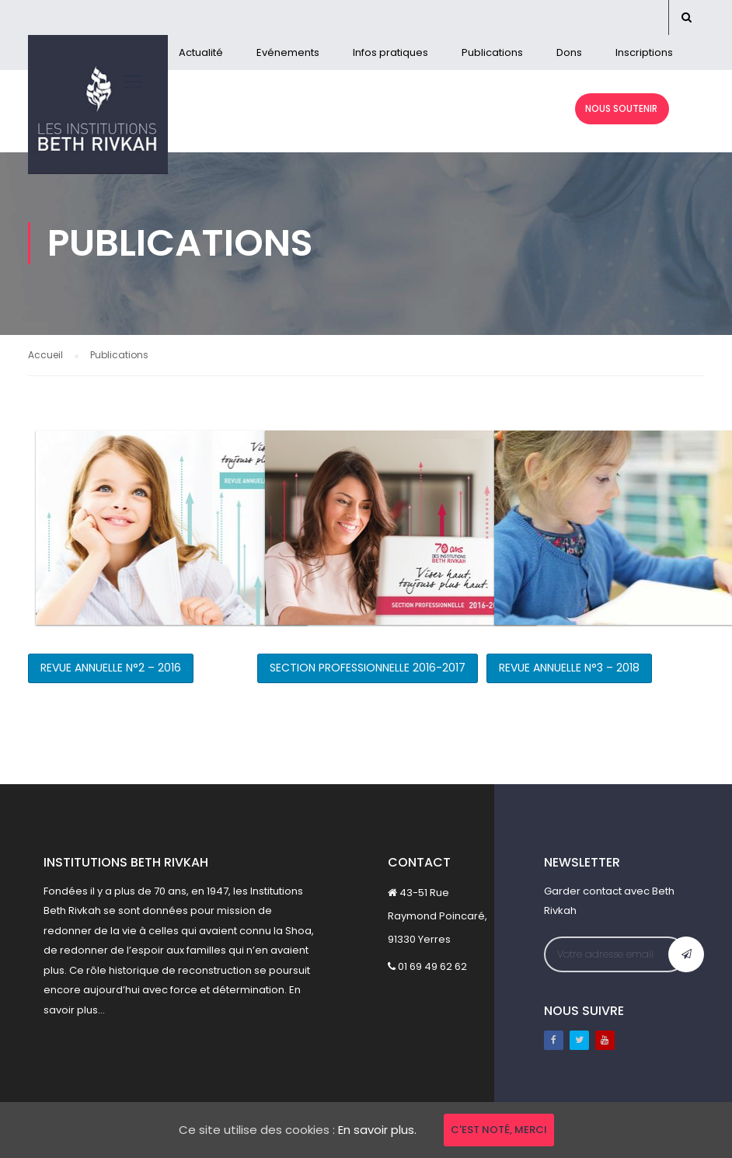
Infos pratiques (390, 52)
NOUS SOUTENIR (620, 108)
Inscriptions (644, 52)
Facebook (553, 1040)
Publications (492, 52)
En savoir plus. (377, 1129)
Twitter (579, 1040)
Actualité (201, 52)
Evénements (287, 52)
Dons (569, 52)
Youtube (605, 1040)
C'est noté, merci (499, 1129)
